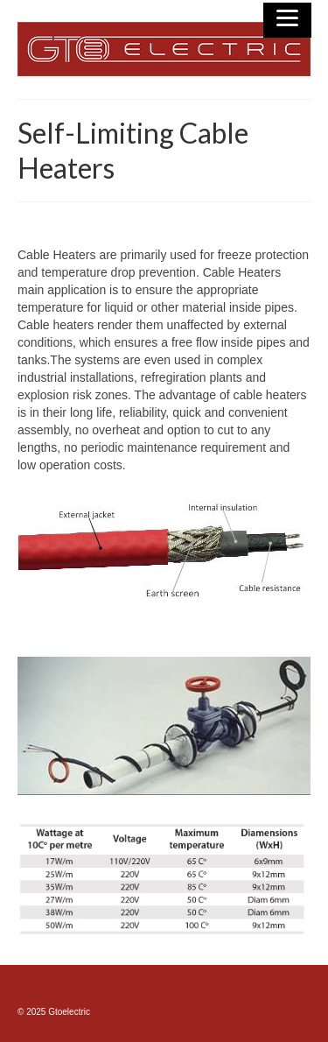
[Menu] (287, 20)
